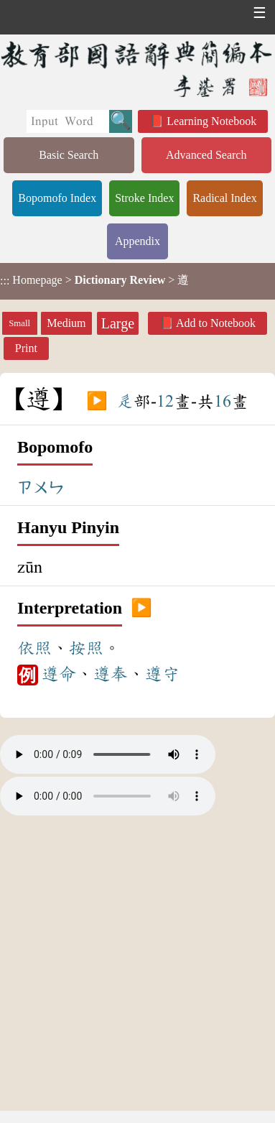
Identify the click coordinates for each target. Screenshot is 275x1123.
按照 (86, 648)
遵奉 (110, 674)
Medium (66, 323)
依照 (34, 648)
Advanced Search (206, 155)
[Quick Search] (68, 121)
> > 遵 (94, 280)
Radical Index (224, 198)
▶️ (97, 401)
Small (19, 323)
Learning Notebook (211, 121)
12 (165, 401)
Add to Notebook (216, 323)
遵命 (59, 674)
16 (222, 401)
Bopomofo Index (57, 198)
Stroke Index (144, 198)
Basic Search (68, 155)
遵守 (162, 674)
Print (26, 348)
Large (117, 323)
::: (4, 281)
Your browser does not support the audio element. (107, 754)
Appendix (137, 241)
